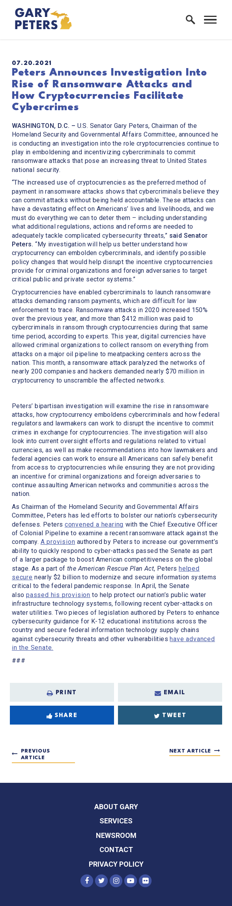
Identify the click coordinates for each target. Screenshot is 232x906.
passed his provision (58, 595)
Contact (116, 849)
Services (116, 821)
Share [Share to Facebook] (62, 716)
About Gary (116, 806)
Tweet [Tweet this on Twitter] (170, 716)
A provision (58, 541)
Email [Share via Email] (170, 693)
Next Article (190, 751)
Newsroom (116, 835)
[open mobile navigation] (210, 20)
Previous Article (35, 755)
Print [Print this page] (62, 693)
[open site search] (190, 19)
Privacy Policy (116, 864)
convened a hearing (94, 524)
